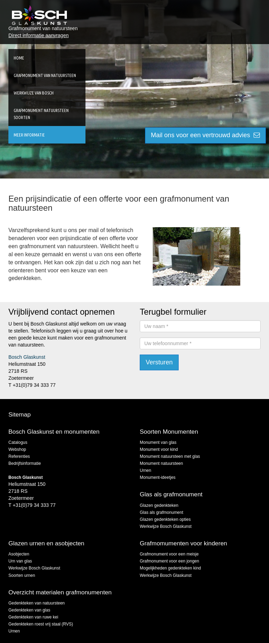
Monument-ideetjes (157, 477)
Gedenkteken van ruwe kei (33, 617)
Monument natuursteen (161, 463)
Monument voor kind (159, 449)
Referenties (19, 456)
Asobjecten (18, 554)
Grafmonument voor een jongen (169, 561)
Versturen (159, 362)
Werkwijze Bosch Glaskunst (166, 526)
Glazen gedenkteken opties (165, 519)
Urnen (145, 470)
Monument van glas (158, 442)
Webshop (17, 449)
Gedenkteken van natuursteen (36, 603)
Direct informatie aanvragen (38, 35)
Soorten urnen (21, 575)
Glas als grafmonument (161, 512)
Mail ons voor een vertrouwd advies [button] (205, 135)
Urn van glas (20, 561)
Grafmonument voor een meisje (169, 554)
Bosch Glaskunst (26, 357)
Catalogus (17, 442)
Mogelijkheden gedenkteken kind (170, 568)
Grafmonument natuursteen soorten (41, 114)
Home (19, 57)
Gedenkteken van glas (29, 610)
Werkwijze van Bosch (34, 92)
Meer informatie (29, 134)
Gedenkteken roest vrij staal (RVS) (40, 624)
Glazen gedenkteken (159, 505)
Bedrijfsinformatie (24, 463)
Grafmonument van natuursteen (45, 75)
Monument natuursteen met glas (170, 456)
